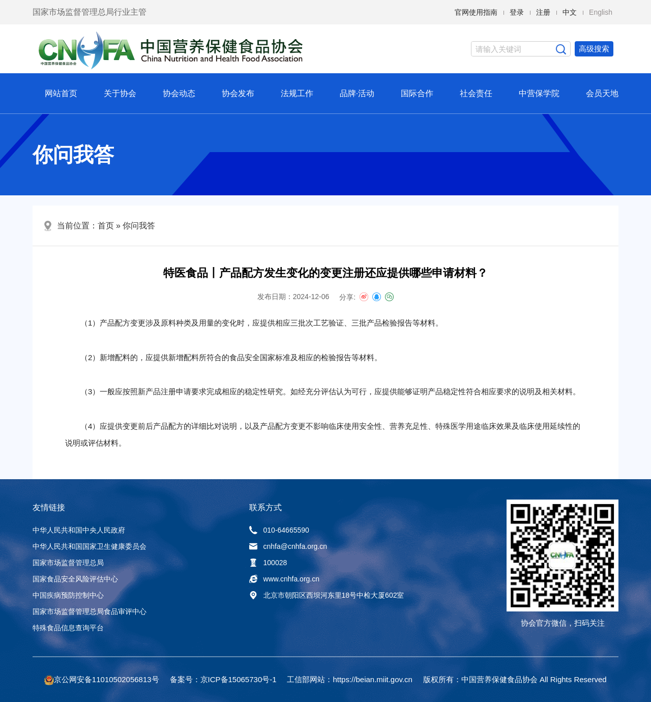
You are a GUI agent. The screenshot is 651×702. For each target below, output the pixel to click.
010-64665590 (279, 530)
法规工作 (297, 93)
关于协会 (120, 93)
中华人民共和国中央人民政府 (79, 530)
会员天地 (602, 93)
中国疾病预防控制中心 (68, 595)
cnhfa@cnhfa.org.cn (288, 546)
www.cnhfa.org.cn (284, 579)
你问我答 (139, 225)
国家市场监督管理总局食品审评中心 (89, 611)
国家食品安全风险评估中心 (75, 579)
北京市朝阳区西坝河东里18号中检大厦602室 (326, 595)
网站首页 (61, 93)
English (600, 12)
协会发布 (238, 93)
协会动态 (179, 93)
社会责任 (476, 93)
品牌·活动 (357, 93)
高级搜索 (594, 48)
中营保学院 (539, 93)
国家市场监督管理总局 (68, 563)
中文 (570, 12)
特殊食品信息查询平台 (68, 628)
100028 (268, 563)
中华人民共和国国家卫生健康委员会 (89, 546)
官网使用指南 (476, 12)
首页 (106, 225)
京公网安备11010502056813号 (106, 679)
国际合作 (417, 93)
